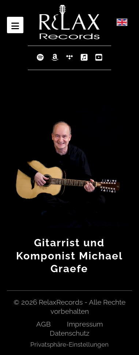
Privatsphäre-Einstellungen (69, 344)
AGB (43, 324)
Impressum (85, 324)
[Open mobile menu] (15, 25)
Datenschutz (69, 333)
